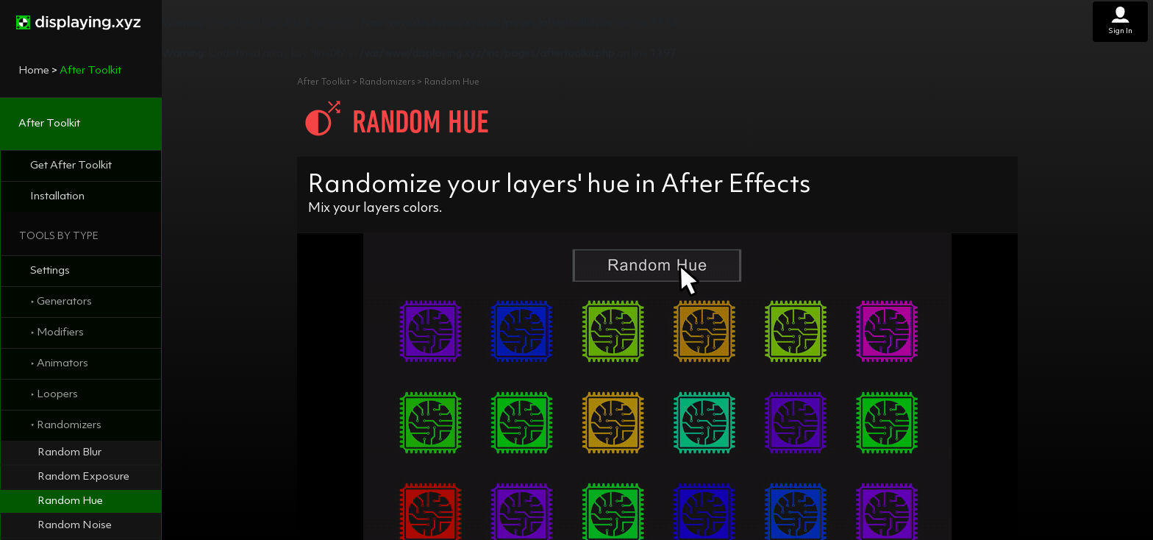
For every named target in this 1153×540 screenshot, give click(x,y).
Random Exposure (83, 477)
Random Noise (75, 525)
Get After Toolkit (71, 165)
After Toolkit (49, 123)
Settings (50, 271)
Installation (57, 196)
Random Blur (69, 452)
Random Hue (70, 501)
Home (33, 71)
